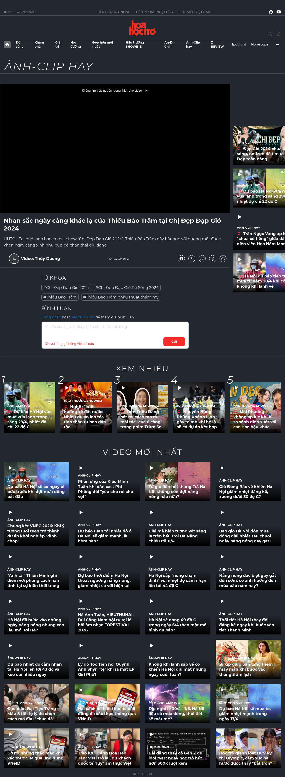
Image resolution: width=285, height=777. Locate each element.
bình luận (223, 258)
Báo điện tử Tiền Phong (142, 28)
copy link (202, 258)
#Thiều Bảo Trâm (60, 297)
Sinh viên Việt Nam (195, 12)
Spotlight (238, 44)
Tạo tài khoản (82, 317)
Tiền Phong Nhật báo (154, 12)
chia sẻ (181, 258)
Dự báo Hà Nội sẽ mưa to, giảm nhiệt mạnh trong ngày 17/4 (245, 713)
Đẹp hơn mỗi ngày (102, 44)
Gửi (174, 342)
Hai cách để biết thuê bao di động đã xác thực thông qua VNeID (107, 713)
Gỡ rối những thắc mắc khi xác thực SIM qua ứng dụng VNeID (35, 758)
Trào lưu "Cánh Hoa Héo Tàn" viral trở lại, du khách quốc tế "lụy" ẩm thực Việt (105, 758)
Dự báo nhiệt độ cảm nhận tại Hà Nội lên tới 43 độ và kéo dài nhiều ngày (34, 669)
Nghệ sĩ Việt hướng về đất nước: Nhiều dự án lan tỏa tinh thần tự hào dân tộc (85, 417)
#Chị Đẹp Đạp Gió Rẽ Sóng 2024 (127, 287)
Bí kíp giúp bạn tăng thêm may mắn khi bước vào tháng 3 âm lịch (246, 669)
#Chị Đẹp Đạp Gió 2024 (66, 287)
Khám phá (39, 44)
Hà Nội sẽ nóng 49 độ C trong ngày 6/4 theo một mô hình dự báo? (178, 625)
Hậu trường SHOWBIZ (135, 44)
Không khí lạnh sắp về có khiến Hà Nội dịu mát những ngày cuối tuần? (178, 669)
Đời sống (20, 44)
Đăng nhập (51, 317)
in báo (212, 258)
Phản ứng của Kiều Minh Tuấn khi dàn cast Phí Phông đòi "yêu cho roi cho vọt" (105, 489)
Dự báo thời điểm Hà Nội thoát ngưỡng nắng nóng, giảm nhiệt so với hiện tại (104, 580)
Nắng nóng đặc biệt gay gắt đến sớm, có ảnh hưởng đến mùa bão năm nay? (247, 580)
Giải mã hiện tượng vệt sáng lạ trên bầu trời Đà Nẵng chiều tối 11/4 (177, 536)
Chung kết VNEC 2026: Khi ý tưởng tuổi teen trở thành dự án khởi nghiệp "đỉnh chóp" (35, 533)
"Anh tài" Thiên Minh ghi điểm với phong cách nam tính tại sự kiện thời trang (33, 580)
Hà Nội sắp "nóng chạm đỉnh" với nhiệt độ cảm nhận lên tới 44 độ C (178, 580)
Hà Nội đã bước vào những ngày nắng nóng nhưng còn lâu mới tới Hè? (35, 625)
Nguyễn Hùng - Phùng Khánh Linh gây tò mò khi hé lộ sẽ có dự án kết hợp (197, 419)
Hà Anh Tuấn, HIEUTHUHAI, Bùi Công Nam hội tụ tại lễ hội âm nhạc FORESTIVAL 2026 (106, 622)
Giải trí (58, 44)
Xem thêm (277, 44)
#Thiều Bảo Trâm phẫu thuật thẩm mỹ (120, 297)
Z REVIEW (217, 44)
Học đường (75, 44)
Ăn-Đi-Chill (169, 44)
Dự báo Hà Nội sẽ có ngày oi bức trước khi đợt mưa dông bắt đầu (36, 491)
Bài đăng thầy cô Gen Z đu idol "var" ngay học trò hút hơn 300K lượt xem (175, 758)
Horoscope (259, 44)
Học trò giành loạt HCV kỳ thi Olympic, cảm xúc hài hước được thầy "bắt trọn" (245, 758)
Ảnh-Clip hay (193, 44)
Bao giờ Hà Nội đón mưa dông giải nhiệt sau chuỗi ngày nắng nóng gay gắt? (245, 536)
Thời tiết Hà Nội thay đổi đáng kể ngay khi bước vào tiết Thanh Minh (246, 625)
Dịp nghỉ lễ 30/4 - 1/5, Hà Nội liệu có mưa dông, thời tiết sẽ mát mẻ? (177, 713)
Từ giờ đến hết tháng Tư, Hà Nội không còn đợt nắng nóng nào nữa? (177, 491)
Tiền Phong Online (113, 12)
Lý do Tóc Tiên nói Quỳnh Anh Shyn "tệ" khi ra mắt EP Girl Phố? (106, 669)
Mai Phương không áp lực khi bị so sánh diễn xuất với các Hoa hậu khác (254, 419)
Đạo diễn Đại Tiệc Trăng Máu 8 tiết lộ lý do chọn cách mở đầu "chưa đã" (31, 713)
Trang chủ (7, 44)
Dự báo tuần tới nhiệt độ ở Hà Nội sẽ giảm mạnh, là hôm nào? (105, 536)
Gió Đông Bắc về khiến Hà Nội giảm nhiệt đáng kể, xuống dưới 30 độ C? (245, 491)
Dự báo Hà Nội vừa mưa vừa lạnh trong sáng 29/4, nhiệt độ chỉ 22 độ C (29, 419)
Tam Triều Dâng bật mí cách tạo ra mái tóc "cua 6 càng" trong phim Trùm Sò (141, 419)
